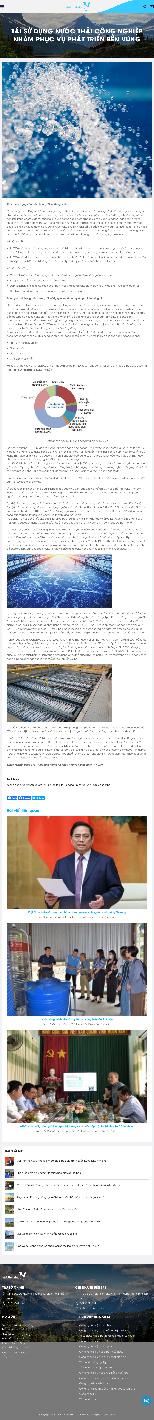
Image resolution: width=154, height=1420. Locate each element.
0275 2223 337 (88, 1303)
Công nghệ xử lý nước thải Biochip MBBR (102, 1330)
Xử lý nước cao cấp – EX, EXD (96, 1367)
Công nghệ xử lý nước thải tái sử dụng (101, 1351)
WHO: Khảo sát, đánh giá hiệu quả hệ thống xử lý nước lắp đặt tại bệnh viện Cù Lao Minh (68, 1185)
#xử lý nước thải (102, 784)
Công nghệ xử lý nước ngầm (96, 1346)
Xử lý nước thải (87, 1399)
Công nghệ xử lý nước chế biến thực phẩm (104, 1378)
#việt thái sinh (83, 784)
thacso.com (108, 1414)
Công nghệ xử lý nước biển (95, 1325)
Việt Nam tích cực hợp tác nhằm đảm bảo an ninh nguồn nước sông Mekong (62, 1160)
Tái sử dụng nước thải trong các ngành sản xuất (107, 1335)
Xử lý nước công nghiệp (93, 1362)
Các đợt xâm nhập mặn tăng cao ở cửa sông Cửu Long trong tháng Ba (58, 1221)
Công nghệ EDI (88, 1393)
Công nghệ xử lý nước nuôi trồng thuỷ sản (103, 1372)
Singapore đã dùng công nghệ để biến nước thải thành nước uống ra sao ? (60, 1197)
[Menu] (2, 6)
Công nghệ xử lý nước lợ (93, 1340)
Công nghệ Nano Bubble (93, 1383)
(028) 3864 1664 (16, 1303)
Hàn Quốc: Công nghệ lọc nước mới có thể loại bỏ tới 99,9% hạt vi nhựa (58, 1245)
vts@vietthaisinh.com (92, 1308)
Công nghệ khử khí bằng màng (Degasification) (107, 1388)
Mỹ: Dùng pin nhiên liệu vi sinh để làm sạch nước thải (47, 1233)
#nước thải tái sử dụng (61, 784)
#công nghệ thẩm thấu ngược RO (26, 784)
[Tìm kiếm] (144, 6)
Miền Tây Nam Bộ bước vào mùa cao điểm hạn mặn (47, 1209)
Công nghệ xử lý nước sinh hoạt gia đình (102, 1356)
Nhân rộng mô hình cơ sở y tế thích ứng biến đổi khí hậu (49, 1172)
